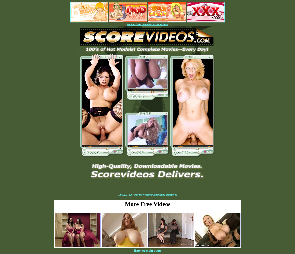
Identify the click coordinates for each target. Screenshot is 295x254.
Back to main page (147, 250)
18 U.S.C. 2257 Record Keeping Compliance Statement (147, 194)
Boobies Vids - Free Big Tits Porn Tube (147, 24)
